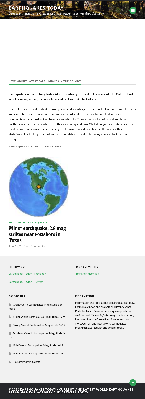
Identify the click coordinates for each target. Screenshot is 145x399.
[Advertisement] (72, 45)
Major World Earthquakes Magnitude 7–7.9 (39, 316)
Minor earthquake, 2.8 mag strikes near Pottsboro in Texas (37, 234)
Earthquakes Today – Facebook (27, 273)
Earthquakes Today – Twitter (26, 281)
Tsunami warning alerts (26, 361)
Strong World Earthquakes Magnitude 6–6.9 (39, 325)
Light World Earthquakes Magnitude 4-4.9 (38, 345)
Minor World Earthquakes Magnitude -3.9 (38, 353)
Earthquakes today (36, 7)
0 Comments (37, 246)
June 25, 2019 (17, 246)
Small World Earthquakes (28, 222)
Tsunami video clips (87, 273)
